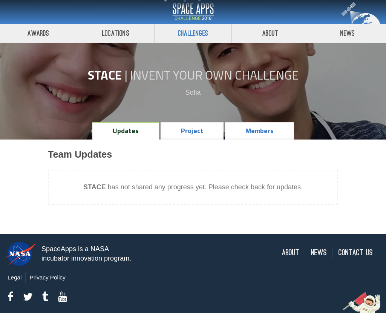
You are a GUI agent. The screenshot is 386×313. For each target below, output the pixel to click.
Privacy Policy (47, 277)
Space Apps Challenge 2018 (193, 12)
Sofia (193, 92)
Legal (14, 277)
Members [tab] (259, 131)
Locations (115, 33)
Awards (38, 33)
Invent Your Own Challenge (214, 75)
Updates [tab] (126, 131)
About (270, 33)
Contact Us (356, 252)
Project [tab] (192, 131)
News (347, 33)
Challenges (193, 33)
